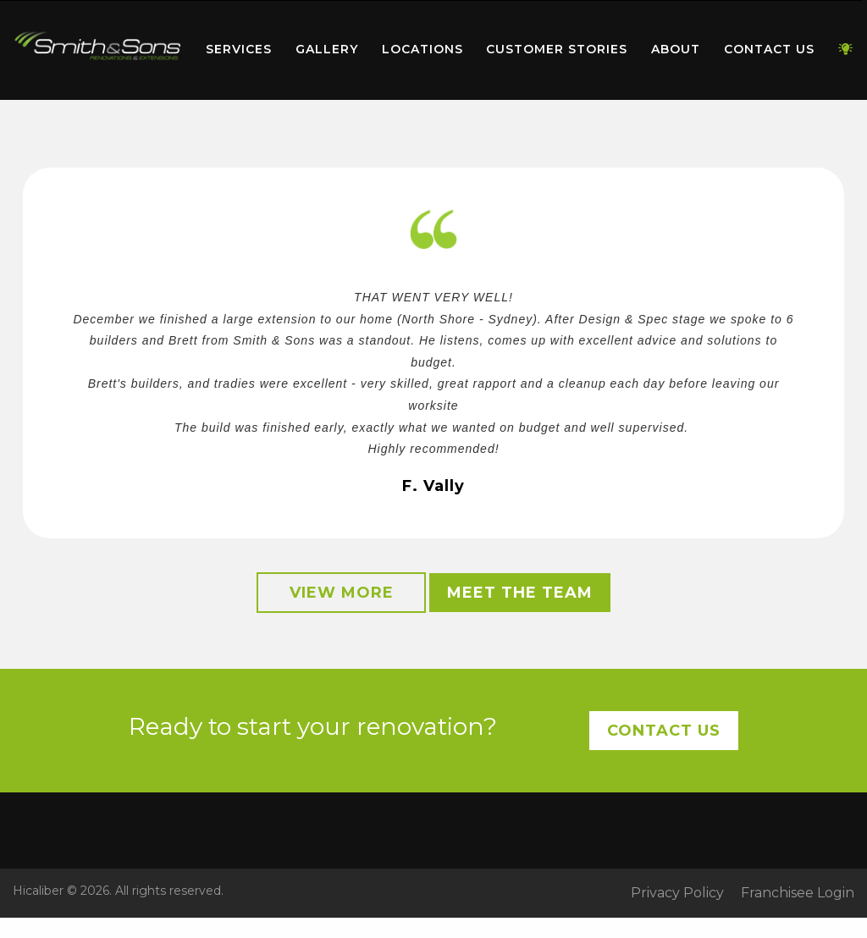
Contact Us (769, 49)
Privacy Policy (677, 893)
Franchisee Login (797, 893)
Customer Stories (556, 49)
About (675, 49)
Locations (422, 49)
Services (239, 49)
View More (342, 592)
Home (97, 46)
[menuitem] (97, 50)
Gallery (326, 49)
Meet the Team (520, 592)
